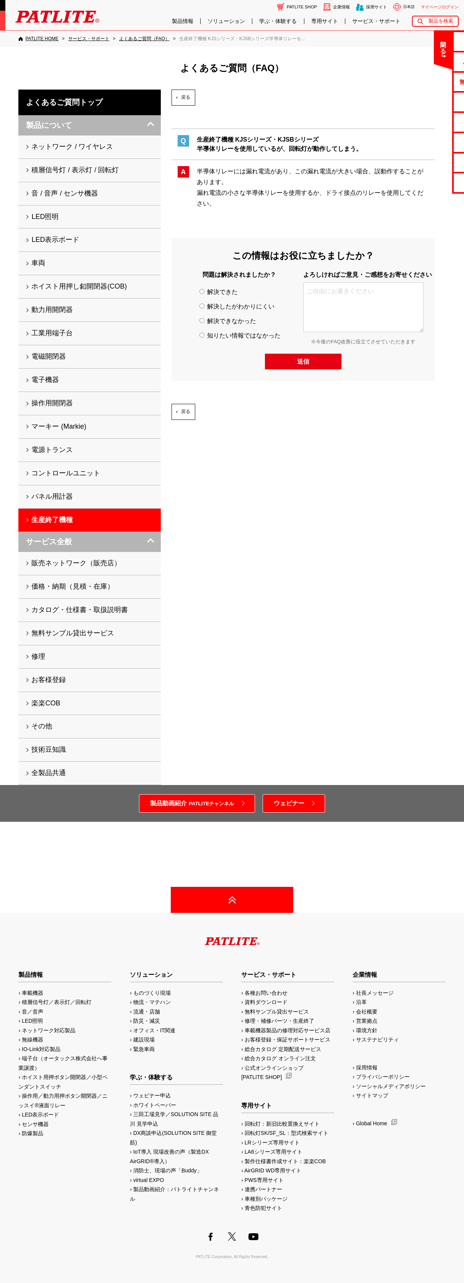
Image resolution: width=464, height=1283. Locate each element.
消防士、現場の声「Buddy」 (167, 1170)
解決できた (218, 292)
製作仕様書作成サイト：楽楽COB (285, 1161)
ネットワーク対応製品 (48, 1030)
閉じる (394, 44)
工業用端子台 (52, 333)
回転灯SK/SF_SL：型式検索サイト (286, 1133)
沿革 (361, 1002)
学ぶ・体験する (278, 21)
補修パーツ (434, 162)
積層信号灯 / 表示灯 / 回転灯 (75, 170)
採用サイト (376, 7)
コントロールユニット (65, 473)
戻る (185, 97)
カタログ (433, 101)
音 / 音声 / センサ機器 (64, 193)
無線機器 (32, 1040)
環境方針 (366, 1030)
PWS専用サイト (264, 1180)
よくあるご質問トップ (64, 102)
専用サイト (324, 21)
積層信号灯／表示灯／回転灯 (56, 1002)
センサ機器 (35, 1124)
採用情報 (366, 1067)
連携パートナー (263, 1189)
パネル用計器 (52, 496)
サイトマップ (372, 1095)
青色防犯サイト (263, 1208)
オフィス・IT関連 (154, 1030)
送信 (303, 361)
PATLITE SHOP (302, 7)
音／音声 (32, 1012)
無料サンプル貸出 (434, 81)
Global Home (371, 1123)
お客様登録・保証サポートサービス (287, 1040)
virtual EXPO (148, 1180)
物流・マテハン (152, 1002)
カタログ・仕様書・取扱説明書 (79, 610)
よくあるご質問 (434, 61)
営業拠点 (366, 1021)
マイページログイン (440, 7)
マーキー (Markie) (58, 426)
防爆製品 (32, 1133)
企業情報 (341, 7)
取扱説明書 (434, 122)
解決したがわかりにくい (236, 306)
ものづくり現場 (152, 993)
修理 (38, 656)
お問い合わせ (434, 41)
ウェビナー (289, 803)
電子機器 (45, 380)
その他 (41, 726)
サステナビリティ (377, 1040)
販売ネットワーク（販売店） (76, 563)
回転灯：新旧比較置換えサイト (282, 1124)
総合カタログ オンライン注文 (280, 1058)
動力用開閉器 (52, 309)
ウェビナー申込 (152, 1095)
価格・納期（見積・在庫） (72, 586)
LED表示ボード (55, 239)
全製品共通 (48, 773)
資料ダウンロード (266, 1002)
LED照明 (45, 216)
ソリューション (226, 21)
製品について (49, 125)
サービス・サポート (376, 21)
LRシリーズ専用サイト (272, 1142)
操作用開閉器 (52, 403)
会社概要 (366, 1012)
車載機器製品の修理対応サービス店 (287, 1030)
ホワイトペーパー (154, 1105)
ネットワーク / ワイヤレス (72, 146)
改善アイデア (434, 182)
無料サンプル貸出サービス (72, 633)
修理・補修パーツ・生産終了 (279, 1021)
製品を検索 (440, 21)
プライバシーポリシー (383, 1077)
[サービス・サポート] (88, 38)
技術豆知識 (48, 749)
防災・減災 (146, 1021)
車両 (38, 263)
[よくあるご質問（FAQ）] (144, 38)
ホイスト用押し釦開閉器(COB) (79, 286)
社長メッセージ (375, 993)
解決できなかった (227, 321)
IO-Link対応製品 (41, 1049)
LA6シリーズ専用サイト (273, 1152)
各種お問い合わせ (266, 993)
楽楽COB (45, 703)
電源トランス (52, 450)
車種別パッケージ (266, 1199)
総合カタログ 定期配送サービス (283, 1049)
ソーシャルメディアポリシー (391, 1086)
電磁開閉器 (48, 356)
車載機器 (32, 993)
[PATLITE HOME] (38, 38)
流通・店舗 (146, 1012)
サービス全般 (49, 541)
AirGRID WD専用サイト (272, 1170)
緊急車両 (144, 1049)
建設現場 (144, 1040)
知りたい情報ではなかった (240, 335)
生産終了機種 (434, 142)
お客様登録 (48, 680)
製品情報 (182, 21)
